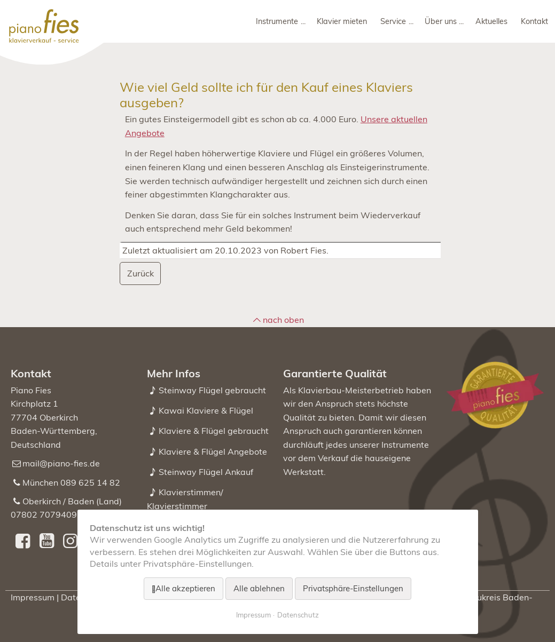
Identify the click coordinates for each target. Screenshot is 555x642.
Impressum (32, 597)
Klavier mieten (342, 21)
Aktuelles (491, 21)
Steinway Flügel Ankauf (206, 471)
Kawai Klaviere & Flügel (206, 410)
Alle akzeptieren (185, 588)
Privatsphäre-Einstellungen (353, 588)
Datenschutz (298, 615)
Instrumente (277, 21)
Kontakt (534, 21)
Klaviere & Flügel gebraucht (214, 430)
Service (393, 21)
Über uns (441, 21)
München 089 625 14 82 (71, 482)
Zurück (140, 273)
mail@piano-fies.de (61, 463)
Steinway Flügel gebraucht (212, 390)
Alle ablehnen (259, 588)
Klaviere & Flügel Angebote (213, 451)
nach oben (283, 319)
